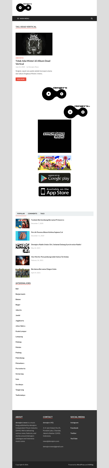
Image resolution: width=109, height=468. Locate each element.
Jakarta (18, 310)
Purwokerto (20, 368)
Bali (17, 289)
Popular (21, 213)
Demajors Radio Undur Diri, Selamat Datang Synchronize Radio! (56, 244)
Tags (42, 213)
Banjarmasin (20, 294)
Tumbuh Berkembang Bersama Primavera (47, 220)
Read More (20, 78)
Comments (32, 213)
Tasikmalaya (20, 395)
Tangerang (20, 390)
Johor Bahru (20, 326)
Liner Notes (19, 58)
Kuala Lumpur (21, 331)
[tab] (21, 213)
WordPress (81, 465)
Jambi (18, 315)
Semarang (19, 374)
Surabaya (19, 384)
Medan (18, 347)
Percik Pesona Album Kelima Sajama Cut (47, 232)
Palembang (20, 358)
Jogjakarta (20, 320)
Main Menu (24, 18)
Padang (18, 352)
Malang (18, 342)
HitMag (90, 465)
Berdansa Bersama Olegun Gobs (43, 269)
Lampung (19, 336)
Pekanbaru (20, 363)
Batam (18, 299)
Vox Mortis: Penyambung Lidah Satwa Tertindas (50, 257)
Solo (17, 379)
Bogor (18, 305)
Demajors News (34, 67)
